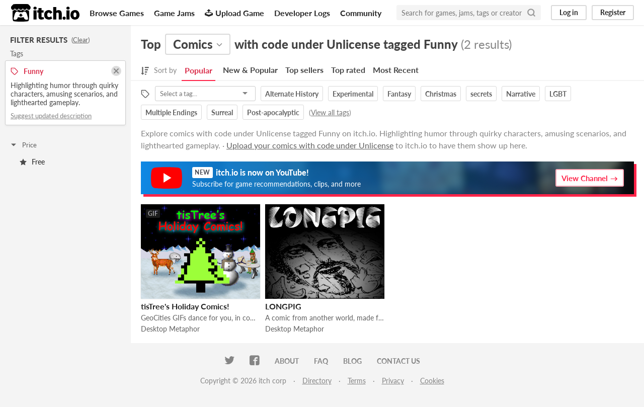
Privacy (393, 380)
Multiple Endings (171, 112)
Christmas (440, 94)
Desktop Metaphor (170, 328)
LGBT (558, 94)
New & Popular (250, 69)
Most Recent (396, 69)
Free (32, 161)
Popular (198, 70)
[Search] (531, 12)
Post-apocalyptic (273, 112)
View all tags (330, 112)
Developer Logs (302, 13)
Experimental (353, 94)
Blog (352, 361)
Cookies (432, 380)
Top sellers (304, 69)
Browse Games (117, 13)
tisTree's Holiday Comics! (185, 306)
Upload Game (234, 13)
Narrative (520, 94)
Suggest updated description (51, 116)
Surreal (222, 112)
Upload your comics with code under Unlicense (309, 145)
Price (23, 145)
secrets (481, 94)
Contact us (398, 361)
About (287, 361)
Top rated (348, 69)
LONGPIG (283, 306)
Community (360, 13)
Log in (568, 12)
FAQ (321, 361)
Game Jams (174, 13)
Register (612, 12)
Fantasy (399, 94)
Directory (317, 380)
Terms (357, 380)
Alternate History (291, 94)
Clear (80, 40)
